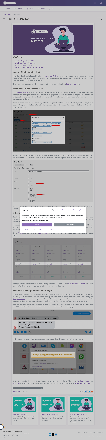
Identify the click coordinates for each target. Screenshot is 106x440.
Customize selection (69, 224)
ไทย (74, 210)
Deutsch (64, 210)
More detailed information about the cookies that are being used (39, 230)
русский (70, 210)
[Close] (83, 210)
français (79, 210)
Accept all (36, 224)
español (59, 210)
